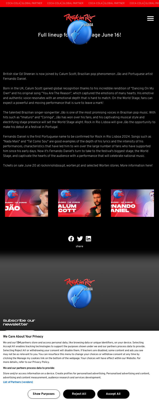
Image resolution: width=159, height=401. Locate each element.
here (149, 166)
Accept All (113, 394)
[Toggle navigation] (150, 19)
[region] (79, 366)
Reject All (79, 394)
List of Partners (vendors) (18, 382)
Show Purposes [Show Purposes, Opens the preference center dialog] (43, 394)
